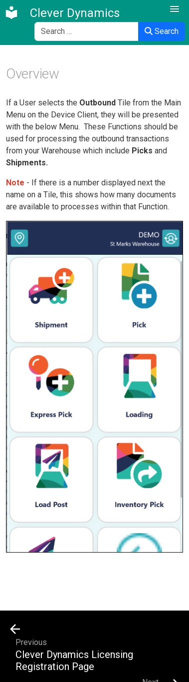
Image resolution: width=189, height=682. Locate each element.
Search (162, 31)
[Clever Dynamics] (62, 13)
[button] (174, 9)
